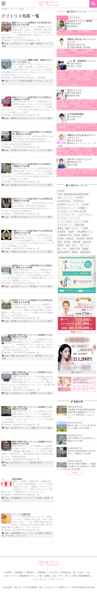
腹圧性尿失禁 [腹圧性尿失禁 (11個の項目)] (63, 252)
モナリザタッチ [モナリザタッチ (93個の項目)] (64, 225)
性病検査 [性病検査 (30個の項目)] (80, 238)
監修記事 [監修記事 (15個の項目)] (87, 242)
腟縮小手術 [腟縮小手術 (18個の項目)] (75, 249)
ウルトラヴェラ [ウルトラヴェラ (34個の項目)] (85, 215)
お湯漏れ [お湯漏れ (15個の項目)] (82, 208)
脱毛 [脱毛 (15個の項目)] (68, 245)
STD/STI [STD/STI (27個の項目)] (80, 198)
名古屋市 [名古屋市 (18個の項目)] (61, 232)
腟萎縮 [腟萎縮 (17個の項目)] (85, 249)
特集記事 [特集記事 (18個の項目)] (76, 242)
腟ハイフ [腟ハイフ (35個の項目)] (85, 245)
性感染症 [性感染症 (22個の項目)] (70, 238)
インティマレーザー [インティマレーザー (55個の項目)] (66, 215)
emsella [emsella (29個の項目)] (60, 191)
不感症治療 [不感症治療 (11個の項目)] (79, 225)
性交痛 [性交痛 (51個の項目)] (60, 238)
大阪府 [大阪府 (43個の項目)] (71, 232)
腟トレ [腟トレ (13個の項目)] (75, 245)
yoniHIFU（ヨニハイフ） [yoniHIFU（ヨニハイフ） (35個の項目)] (68, 204)
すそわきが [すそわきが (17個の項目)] (62, 211)
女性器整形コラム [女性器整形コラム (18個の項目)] (84, 232)
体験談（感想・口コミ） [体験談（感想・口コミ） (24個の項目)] (68, 228)
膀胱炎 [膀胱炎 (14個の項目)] (75, 252)
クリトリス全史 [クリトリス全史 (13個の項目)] (64, 221)
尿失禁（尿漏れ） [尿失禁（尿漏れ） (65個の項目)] (82, 235)
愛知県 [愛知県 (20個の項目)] (90, 238)
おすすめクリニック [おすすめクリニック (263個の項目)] (66, 208)
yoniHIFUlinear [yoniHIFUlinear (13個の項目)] (64, 201)
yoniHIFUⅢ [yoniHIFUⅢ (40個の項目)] (78, 201)
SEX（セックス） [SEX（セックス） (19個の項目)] (65, 198)
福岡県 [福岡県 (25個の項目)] (60, 245)
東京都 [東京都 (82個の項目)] (67, 242)
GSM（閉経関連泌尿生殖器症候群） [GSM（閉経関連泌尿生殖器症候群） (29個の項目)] (73, 194)
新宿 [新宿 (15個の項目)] (59, 242)
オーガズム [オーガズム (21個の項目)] (62, 218)
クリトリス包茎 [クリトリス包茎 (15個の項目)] (81, 221)
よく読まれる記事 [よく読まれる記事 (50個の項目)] (78, 211)
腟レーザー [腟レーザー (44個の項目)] (62, 249)
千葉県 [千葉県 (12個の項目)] (85, 228)
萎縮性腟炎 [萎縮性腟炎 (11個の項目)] (85, 252)
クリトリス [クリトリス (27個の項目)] (75, 218)
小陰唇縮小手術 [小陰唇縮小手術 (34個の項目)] (64, 235)
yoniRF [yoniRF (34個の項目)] (85, 204)
